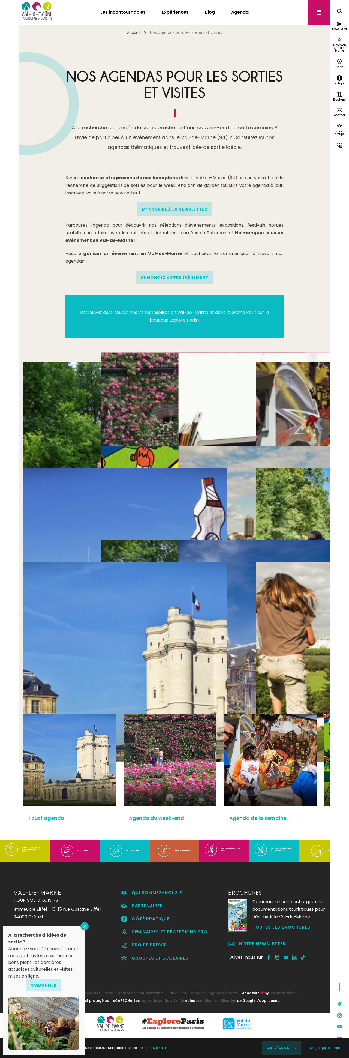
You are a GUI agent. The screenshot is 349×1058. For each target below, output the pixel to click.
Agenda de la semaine (265, 819)
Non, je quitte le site (322, 1048)
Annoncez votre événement (175, 277)
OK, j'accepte (279, 1048)
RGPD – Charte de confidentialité (133, 1016)
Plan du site (176, 1016)
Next (320, 697)
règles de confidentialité (162, 1024)
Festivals (126, 612)
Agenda (240, 12)
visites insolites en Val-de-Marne (173, 312)
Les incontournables (123, 12)
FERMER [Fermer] (84, 926)
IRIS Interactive (283, 1016)
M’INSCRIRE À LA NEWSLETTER (174, 209)
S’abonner (43, 985)
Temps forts (286, 634)
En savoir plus (158, 1048)
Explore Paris (183, 320)
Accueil (133, 32)
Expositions (53, 540)
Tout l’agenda (57, 634)
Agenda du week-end (161, 819)
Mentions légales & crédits (214, 1016)
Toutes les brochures (281, 951)
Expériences (175, 12)
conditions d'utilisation (216, 1024)
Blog (210, 12)
